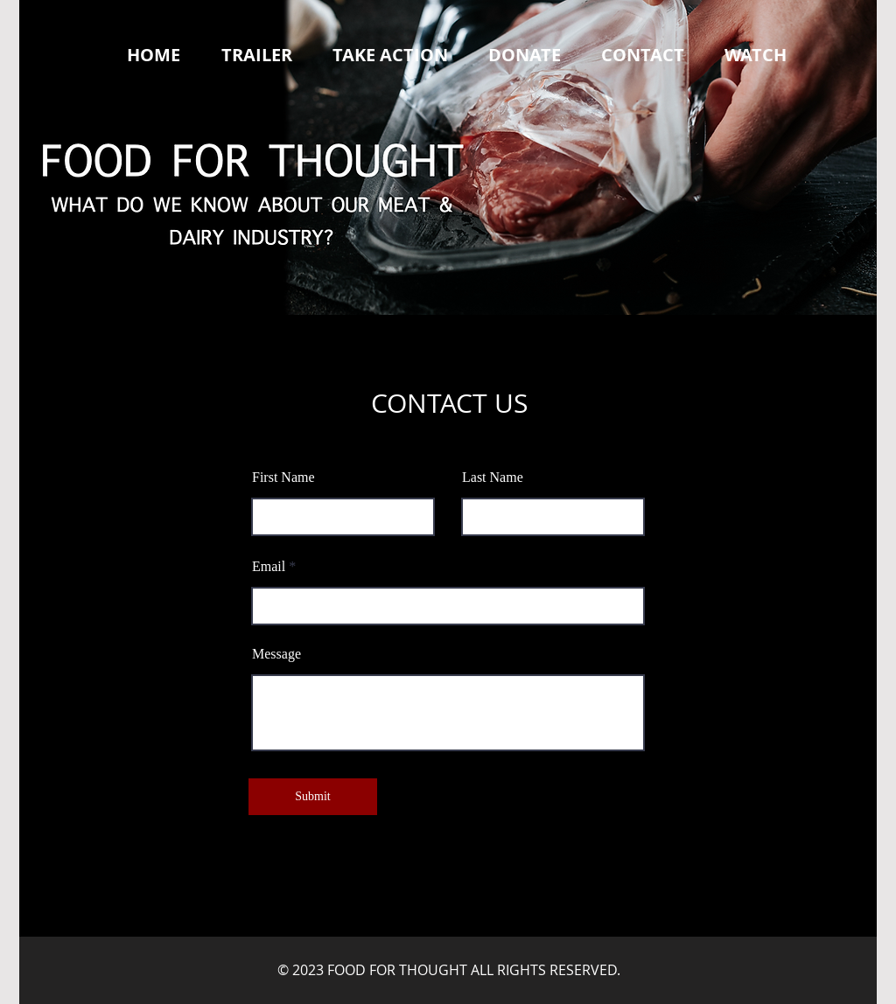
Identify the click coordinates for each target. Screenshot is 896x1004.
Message (276, 654)
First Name (283, 478)
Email (268, 567)
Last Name (492, 478)
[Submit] (312, 796)
